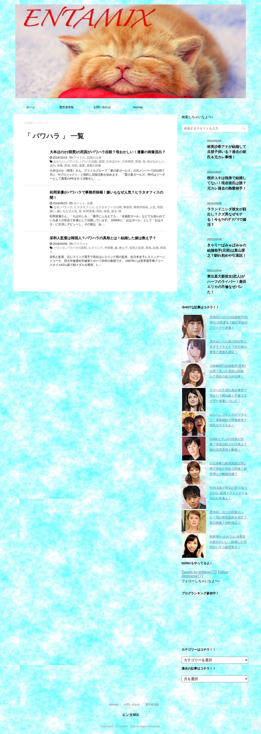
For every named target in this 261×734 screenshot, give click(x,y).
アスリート (81, 243)
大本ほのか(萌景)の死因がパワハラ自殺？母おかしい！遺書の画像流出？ (107, 152)
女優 (90, 203)
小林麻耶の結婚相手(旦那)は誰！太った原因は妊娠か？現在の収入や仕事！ (228, 371)
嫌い (52, 211)
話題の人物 (94, 157)
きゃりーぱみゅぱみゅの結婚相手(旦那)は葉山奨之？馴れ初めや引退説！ (226, 250)
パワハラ (72, 161)
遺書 (82, 165)
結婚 (156, 247)
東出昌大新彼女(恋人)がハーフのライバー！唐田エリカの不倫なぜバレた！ (226, 284)
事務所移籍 (140, 207)
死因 (138, 161)
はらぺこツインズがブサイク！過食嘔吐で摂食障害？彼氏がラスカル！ (228, 420)
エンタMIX (130, 715)
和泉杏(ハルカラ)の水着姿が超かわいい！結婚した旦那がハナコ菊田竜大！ (228, 542)
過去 (114, 211)
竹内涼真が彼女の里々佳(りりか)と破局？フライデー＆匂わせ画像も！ (229, 493)
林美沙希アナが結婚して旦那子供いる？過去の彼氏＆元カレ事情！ (226, 152)
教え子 (123, 247)
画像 (60, 165)
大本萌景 (127, 161)
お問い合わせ (102, 107)
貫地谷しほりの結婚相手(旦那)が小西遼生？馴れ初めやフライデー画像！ (229, 322)
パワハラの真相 (77, 247)
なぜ (56, 207)
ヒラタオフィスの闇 (109, 207)
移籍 (107, 211)
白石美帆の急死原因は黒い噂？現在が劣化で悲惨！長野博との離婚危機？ (228, 469)
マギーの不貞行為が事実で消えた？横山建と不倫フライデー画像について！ (228, 395)
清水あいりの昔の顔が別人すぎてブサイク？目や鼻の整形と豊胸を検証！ (228, 347)
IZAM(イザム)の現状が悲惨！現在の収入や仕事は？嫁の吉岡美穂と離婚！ (228, 444)
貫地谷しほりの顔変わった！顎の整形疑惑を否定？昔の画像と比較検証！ (228, 517)
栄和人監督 (137, 247)
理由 (99, 211)
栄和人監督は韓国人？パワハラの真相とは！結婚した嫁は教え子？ (103, 238)
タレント (79, 203)
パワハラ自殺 (88, 161)
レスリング (95, 247)
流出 (52, 165)
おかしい (59, 161)
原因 (101, 161)
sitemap (138, 107)
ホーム (30, 107)
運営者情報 (66, 107)
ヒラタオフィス (84, 207)
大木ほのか (113, 161)
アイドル (79, 157)
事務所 (127, 207)
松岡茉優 (89, 211)
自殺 (74, 165)
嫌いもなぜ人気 (67, 211)
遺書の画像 (93, 165)
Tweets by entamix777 (199, 572)
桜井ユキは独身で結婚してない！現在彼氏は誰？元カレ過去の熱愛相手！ (226, 183)
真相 (67, 165)
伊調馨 (108, 247)
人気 (152, 207)
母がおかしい (155, 161)
